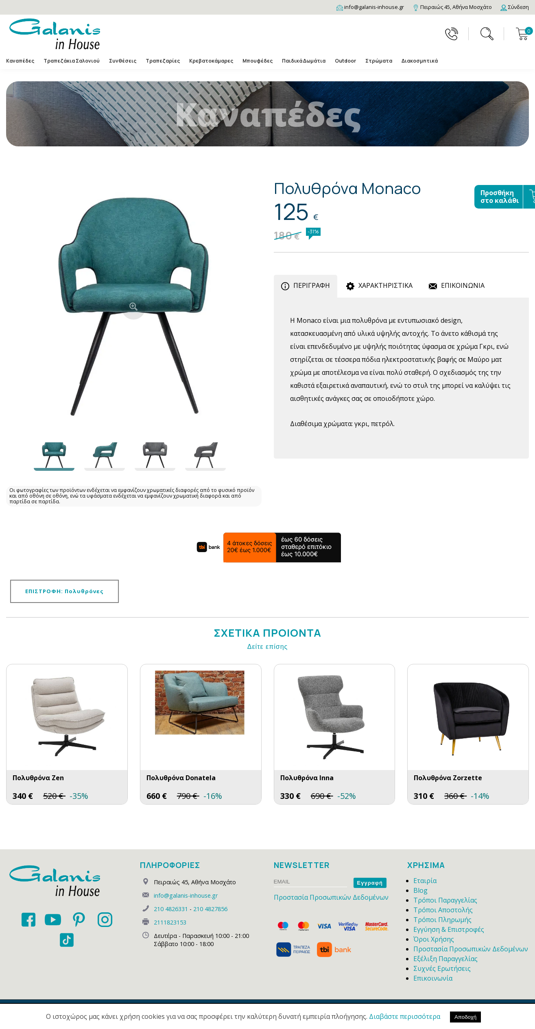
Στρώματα (378, 60)
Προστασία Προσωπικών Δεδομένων (331, 897)
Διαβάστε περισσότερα (404, 1016)
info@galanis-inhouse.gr (186, 895)
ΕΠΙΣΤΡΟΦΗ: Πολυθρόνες (64, 591)
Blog (420, 890)
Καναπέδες (20, 60)
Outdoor (345, 60)
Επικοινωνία (432, 978)
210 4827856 (210, 909)
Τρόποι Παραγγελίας (445, 900)
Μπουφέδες (257, 60)
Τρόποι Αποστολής (443, 909)
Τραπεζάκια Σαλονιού (72, 60)
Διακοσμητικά (420, 60)
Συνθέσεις (122, 60)
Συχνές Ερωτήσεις (442, 968)
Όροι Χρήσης (433, 939)
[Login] (514, 7)
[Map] (452, 7)
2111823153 (170, 922)
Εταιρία (425, 880)
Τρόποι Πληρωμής (442, 919)
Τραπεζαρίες (163, 60)
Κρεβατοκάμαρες (211, 60)
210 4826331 (171, 909)
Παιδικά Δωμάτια (303, 60)
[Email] (370, 7)
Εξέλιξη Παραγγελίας (445, 958)
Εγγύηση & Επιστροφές (448, 929)
